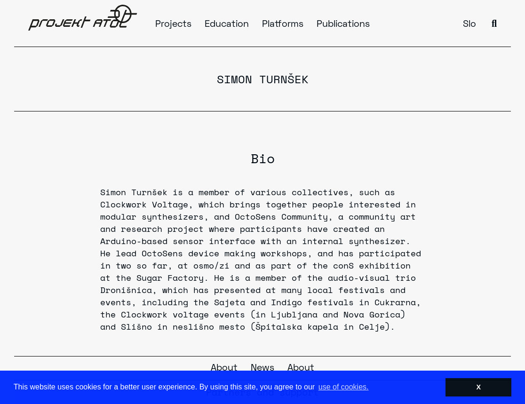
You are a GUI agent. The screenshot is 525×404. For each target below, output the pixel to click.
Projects (173, 24)
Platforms (282, 24)
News (262, 368)
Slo (469, 24)
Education (227, 24)
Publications (343, 24)
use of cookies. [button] (343, 387)
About (224, 368)
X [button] (478, 387)
